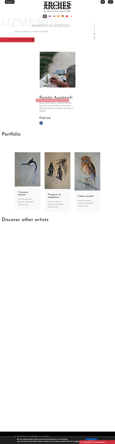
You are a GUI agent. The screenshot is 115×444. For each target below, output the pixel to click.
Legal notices (28, 439)
